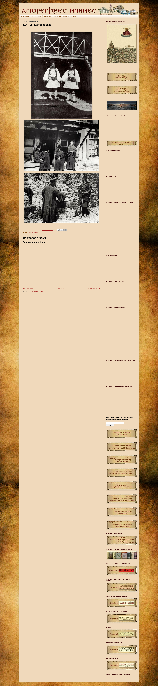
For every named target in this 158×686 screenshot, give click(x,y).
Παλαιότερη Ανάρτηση (94, 288)
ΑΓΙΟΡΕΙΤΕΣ (47, 16)
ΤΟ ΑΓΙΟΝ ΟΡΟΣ (36, 16)
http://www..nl (61, 225)
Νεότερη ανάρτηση (28, 288)
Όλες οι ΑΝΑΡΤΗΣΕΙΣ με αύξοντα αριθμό (64, 16)
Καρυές (29, 232)
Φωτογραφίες (35, 232)
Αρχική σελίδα (25, 16)
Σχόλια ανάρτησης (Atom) (36, 291)
